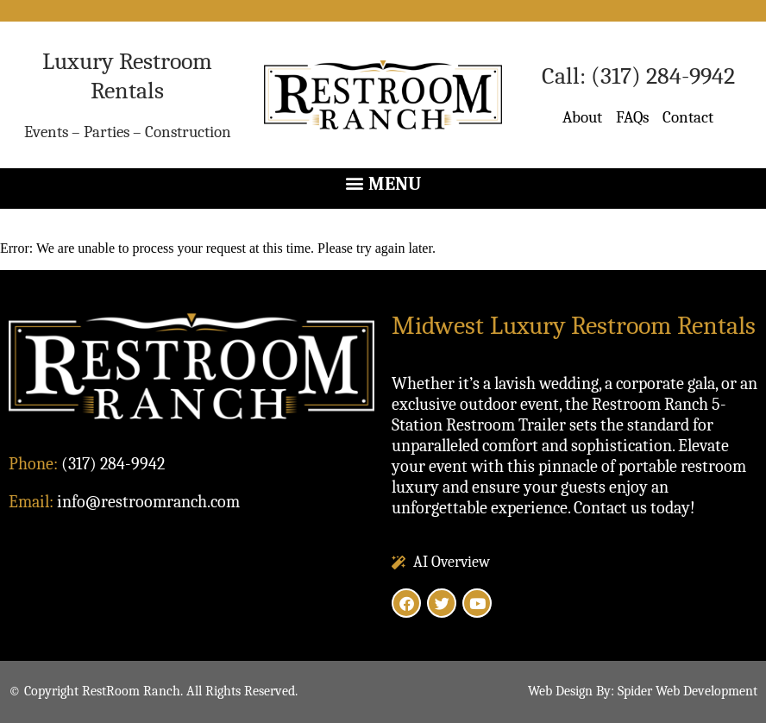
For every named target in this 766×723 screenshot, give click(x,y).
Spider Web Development (687, 691)
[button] (383, 184)
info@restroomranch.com (148, 502)
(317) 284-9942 (663, 76)
